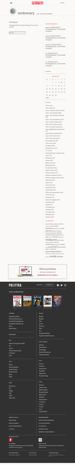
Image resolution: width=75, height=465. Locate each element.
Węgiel (11, 392)
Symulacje (48, 214)
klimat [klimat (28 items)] (55, 238)
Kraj (10, 341)
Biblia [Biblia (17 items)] (51, 225)
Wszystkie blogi (43, 377)
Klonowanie (48, 159)
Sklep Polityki (43, 413)
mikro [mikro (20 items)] (51, 244)
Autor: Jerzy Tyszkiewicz (52, 121)
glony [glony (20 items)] (53, 236)
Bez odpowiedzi (50, 142)
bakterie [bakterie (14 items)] (47, 225)
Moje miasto (42, 396)
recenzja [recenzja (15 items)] (47, 255)
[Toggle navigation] (11, 3)
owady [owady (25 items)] (62, 246)
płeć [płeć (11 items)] (61, 253)
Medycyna (48, 164)
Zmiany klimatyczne (45, 354)
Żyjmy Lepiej (12, 330)
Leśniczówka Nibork (53, 454)
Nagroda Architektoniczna (46, 337)
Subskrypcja (49, 286)
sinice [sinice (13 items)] (60, 255)
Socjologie (48, 209)
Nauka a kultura (50, 174)
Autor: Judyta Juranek (52, 123)
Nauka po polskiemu (51, 177)
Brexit (11, 366)
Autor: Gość (49, 109)
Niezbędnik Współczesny (16, 325)
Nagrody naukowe (44, 356)
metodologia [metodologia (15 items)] (60, 241)
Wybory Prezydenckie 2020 (17, 345)
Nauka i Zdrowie (43, 343)
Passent (41, 365)
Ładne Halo (18, 456)
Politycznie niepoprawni (52, 194)
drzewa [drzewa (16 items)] (52, 227)
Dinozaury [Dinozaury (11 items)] (47, 227)
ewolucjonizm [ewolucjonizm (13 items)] (56, 230)
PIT (10, 390)
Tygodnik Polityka (14, 318)
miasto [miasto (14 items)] (47, 244)
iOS (10, 445)
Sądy (10, 357)
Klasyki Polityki (43, 394)
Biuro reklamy (12, 421)
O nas (40, 410)
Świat (10, 363)
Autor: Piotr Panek (50, 137)
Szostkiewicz (43, 370)
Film (40, 323)
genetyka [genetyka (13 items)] (47, 234)
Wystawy (41, 327)
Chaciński (42, 372)
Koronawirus (12, 336)
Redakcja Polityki (13, 419)
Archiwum (42, 403)
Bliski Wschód (13, 373)
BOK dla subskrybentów (15, 427)
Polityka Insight (33, 454)
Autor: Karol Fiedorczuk (52, 126)
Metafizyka (48, 167)
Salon (10, 327)
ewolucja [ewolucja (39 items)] (49, 230)
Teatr (40, 330)
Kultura (41, 314)
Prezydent (12, 354)
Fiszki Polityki (42, 445)
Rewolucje (48, 204)
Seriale (41, 325)
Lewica (11, 350)
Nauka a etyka (49, 172)
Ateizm (47, 107)
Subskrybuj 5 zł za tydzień (47, 277)
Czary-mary (49, 145)
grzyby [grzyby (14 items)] (57, 236)
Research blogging (51, 201)
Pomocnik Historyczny (15, 320)
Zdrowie (47, 218)
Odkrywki (48, 182)
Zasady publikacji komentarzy (46, 421)
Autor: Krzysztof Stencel (52, 128)
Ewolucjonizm (49, 150)
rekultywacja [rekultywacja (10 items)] (53, 255)
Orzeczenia (48, 186)
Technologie (42, 351)
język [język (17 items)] (46, 238)
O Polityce (11, 430)
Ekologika (48, 147)
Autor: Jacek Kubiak (51, 114)
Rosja (10, 376)
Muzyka (41, 320)
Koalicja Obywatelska (15, 352)
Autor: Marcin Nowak (51, 135)
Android (13, 445)
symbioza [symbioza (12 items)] (47, 258)
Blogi (40, 362)
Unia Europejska (13, 368)
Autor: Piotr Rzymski (51, 140)
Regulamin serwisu (43, 419)
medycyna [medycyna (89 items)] (51, 241)
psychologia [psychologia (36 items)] (50, 253)
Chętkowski (42, 375)
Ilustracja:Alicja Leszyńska (53, 155)
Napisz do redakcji (14, 424)
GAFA (10, 397)
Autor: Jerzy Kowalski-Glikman (54, 117)
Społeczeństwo (43, 391)
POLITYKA (48, 196)
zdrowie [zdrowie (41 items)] (59, 258)
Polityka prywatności (44, 424)
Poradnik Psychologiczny (16, 323)
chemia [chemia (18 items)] (61, 225)
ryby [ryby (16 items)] (57, 255)
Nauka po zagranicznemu (53, 179)
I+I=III (47, 152)
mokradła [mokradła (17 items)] (56, 244)
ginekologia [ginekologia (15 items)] (53, 234)
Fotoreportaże (43, 401)
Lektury (47, 162)
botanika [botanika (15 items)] (56, 225)
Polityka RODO (42, 427)
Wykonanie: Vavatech (33, 456)
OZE (10, 395)
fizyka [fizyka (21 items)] (62, 230)
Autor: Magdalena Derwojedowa (55, 131)
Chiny (10, 378)
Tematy (41, 408)
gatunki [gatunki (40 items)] (48, 232)
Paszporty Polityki (44, 335)
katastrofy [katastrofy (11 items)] (51, 238)
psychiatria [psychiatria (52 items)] (53, 248)
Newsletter (40, 286)
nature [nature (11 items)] (58, 246)
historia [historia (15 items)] (61, 236)
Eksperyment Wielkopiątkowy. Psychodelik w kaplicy (55, 31)
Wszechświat (43, 349)
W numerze (11, 314)
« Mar (47, 99)
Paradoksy (48, 189)
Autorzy (41, 406)
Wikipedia (48, 216)
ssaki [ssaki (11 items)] (63, 255)
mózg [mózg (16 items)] (55, 246)
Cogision (13, 456)
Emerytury (12, 387)
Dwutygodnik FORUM (13, 454)
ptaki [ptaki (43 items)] (58, 253)
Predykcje (48, 199)
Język (47, 157)
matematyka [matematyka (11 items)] (60, 238)
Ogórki (47, 184)
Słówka (47, 206)
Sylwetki (48, 211)
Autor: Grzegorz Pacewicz (53, 112)
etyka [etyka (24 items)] (56, 228)
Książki (41, 318)
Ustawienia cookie (43, 430)
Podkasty (41, 398)
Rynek (10, 384)
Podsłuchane (49, 191)
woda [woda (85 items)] (53, 257)
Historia (41, 386)
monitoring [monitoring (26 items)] (49, 246)
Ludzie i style (43, 389)
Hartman (41, 368)
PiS (10, 347)
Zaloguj (62, 3)
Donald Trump (13, 371)
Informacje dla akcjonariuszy (46, 433)
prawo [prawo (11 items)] (46, 248)
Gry (40, 332)
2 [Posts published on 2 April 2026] (55, 84)
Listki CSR (12, 399)
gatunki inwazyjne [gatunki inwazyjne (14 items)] (57, 232)
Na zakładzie (49, 169)
